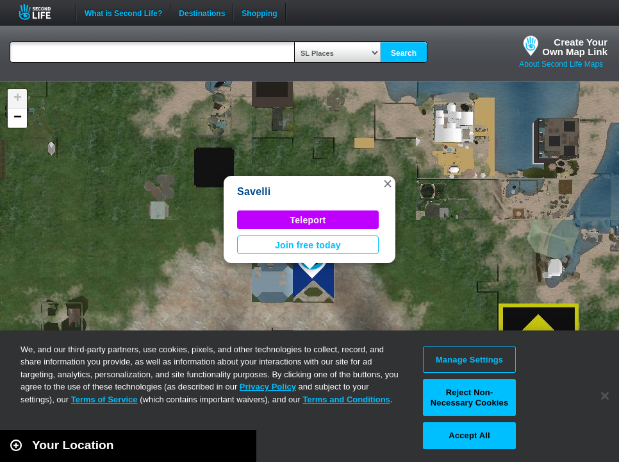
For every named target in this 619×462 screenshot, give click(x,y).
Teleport (308, 220)
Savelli (253, 191)
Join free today (308, 245)
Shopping (259, 12)
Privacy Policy (268, 386)
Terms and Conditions (346, 399)
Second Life (42, 12)
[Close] (605, 396)
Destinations (202, 12)
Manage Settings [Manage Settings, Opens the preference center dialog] (469, 359)
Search (404, 53)
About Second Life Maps (561, 64)
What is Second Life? (123, 12)
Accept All (469, 435)
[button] (387, 183)
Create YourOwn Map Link (574, 47)
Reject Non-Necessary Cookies (469, 397)
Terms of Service (104, 399)
